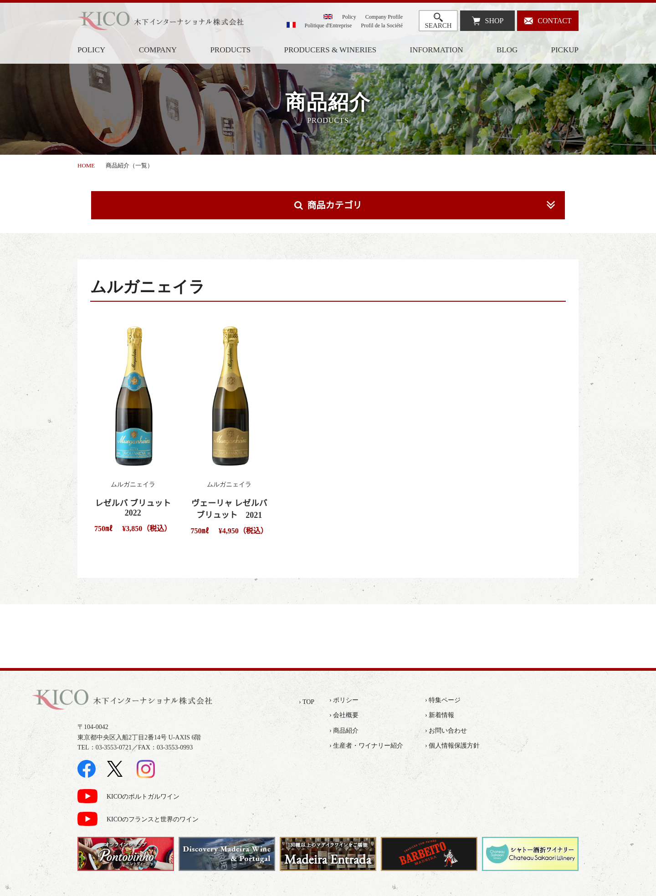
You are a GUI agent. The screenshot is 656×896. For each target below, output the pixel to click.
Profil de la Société (382, 25)
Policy (349, 17)
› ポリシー (344, 700)
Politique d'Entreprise (328, 25)
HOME (86, 165)
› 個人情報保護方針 (452, 745)
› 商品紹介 (344, 730)
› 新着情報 (439, 715)
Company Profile (384, 17)
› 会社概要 (344, 715)
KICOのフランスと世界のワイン (153, 819)
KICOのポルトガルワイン (143, 796)
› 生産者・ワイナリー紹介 (366, 745)
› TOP (306, 702)
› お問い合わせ (446, 730)
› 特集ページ (443, 700)
